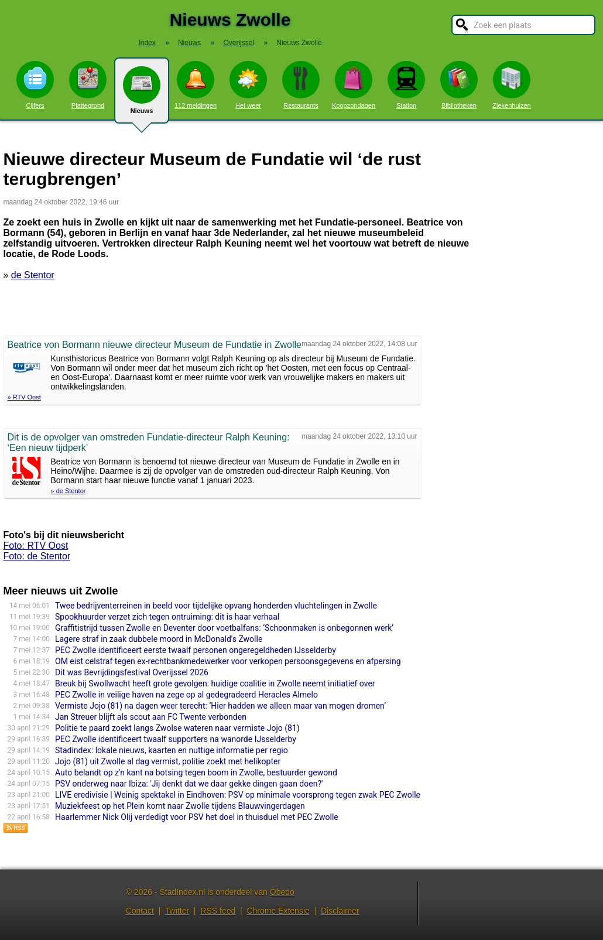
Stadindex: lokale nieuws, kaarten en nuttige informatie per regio (171, 750)
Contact (140, 910)
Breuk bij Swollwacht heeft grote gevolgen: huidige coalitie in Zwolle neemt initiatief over (215, 683)
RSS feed (217, 910)
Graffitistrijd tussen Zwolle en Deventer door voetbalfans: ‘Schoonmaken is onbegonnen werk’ (224, 628)
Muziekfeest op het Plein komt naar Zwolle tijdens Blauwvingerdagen (180, 806)
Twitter (177, 910)
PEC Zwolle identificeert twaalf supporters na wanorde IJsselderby (175, 739)
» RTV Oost (24, 397)
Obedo (282, 892)
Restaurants (301, 85)
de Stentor (32, 275)
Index (146, 43)
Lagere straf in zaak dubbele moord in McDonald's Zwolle (158, 639)
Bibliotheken (459, 85)
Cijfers (35, 85)
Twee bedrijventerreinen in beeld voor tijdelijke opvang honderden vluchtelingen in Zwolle (216, 605)
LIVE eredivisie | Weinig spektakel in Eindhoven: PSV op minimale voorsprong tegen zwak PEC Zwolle (237, 794)
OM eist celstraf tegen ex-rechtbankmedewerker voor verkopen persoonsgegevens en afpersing (228, 661)
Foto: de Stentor (37, 556)
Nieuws (141, 95)
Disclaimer (340, 910)
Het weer (248, 85)
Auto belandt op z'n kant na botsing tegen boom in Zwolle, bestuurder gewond (196, 772)
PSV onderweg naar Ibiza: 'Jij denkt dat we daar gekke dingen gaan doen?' (189, 783)
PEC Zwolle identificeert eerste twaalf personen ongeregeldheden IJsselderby (195, 650)
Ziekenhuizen (511, 85)
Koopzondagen (353, 85)
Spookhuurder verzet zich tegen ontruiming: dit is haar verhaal (167, 616)
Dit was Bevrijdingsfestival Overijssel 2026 (131, 672)
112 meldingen (195, 85)
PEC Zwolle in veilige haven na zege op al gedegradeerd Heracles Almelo (186, 694)
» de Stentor (68, 490)
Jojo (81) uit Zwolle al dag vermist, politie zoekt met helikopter (167, 761)
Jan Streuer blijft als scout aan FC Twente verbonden (150, 717)
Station (406, 85)
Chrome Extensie (277, 910)
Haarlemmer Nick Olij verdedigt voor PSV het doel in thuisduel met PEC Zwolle (196, 817)
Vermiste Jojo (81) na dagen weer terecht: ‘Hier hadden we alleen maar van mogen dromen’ (220, 705)
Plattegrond (88, 85)
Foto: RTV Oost (36, 546)
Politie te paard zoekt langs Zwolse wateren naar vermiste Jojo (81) (177, 728)
